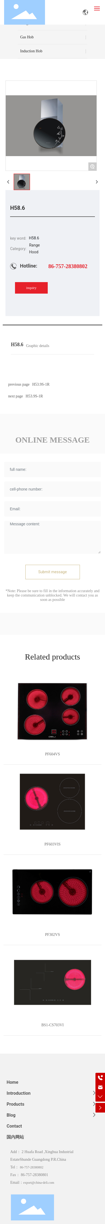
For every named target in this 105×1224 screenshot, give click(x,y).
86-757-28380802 (67, 266)
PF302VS (52, 935)
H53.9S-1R (34, 396)
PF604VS (52, 754)
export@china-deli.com (38, 1183)
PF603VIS (52, 844)
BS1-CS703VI (52, 1025)
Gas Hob (27, 37)
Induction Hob (31, 51)
